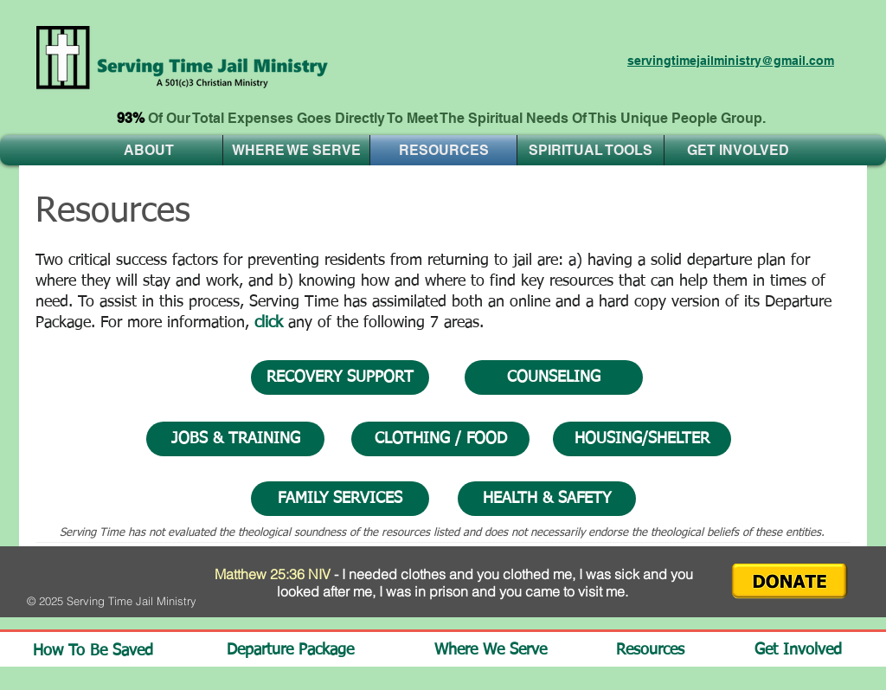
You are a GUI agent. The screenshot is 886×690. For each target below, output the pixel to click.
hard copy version (662, 302)
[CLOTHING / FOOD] (440, 439)
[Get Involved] (804, 650)
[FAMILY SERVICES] (340, 498)
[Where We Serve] (499, 650)
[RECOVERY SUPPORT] (340, 377)
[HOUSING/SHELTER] (642, 439)
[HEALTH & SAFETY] (547, 498)
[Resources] (661, 650)
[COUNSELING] (554, 377)
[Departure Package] (302, 650)
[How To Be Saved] (92, 651)
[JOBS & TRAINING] (235, 439)
